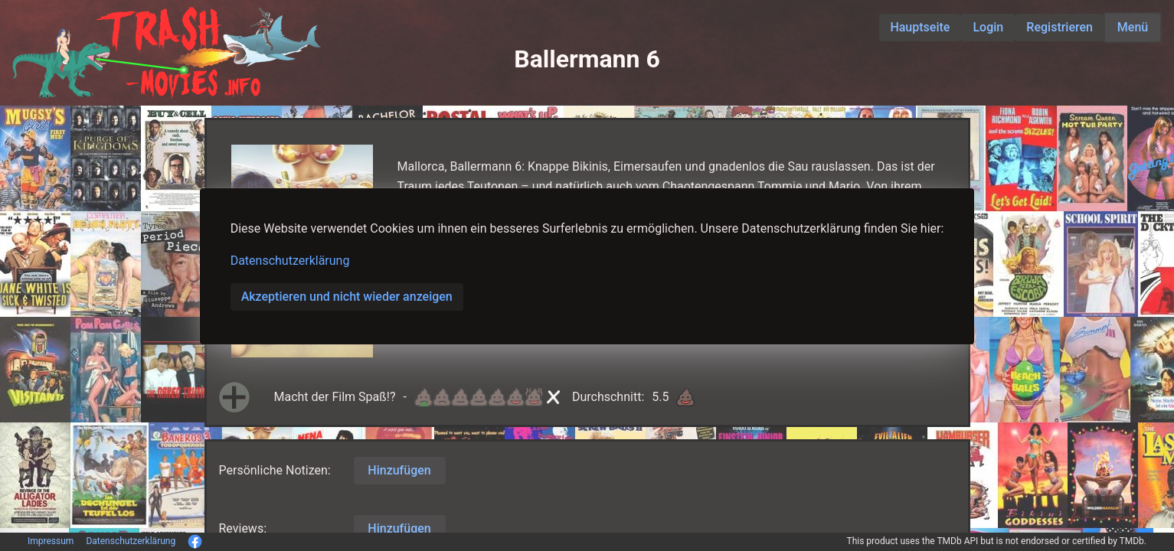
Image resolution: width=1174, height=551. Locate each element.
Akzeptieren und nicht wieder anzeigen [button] (347, 296)
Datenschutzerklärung (290, 260)
